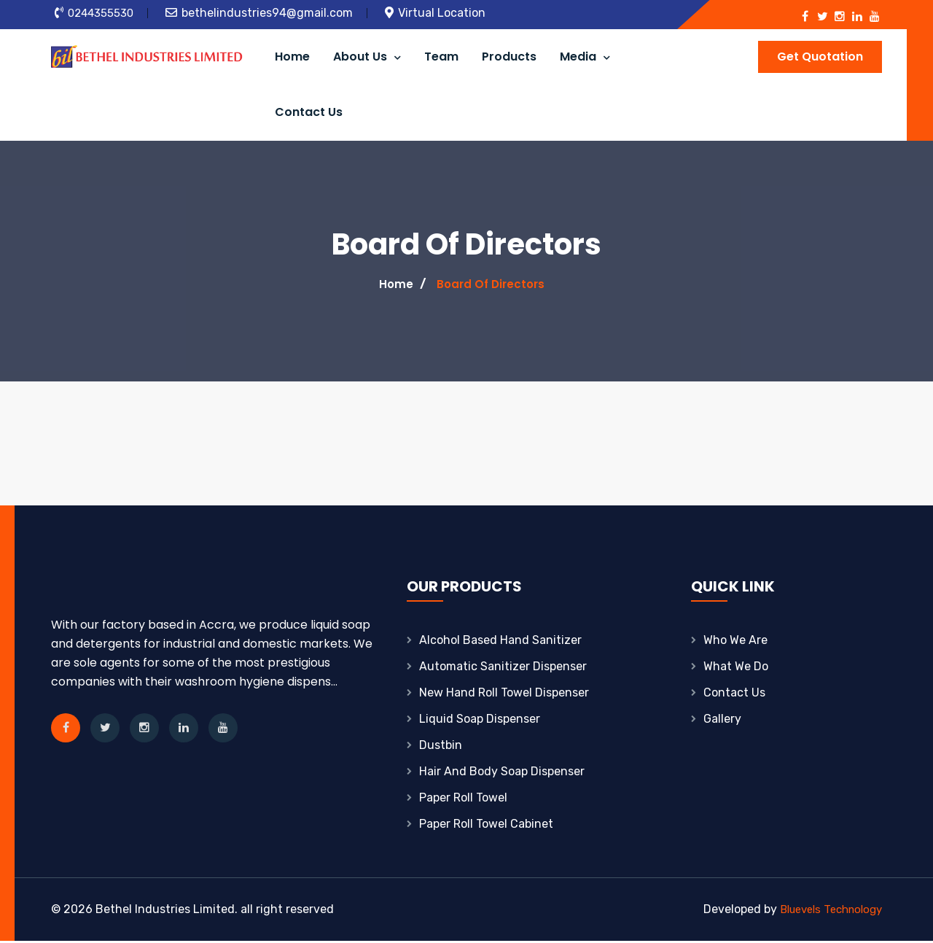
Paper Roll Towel (463, 800)
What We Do (735, 668)
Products (509, 57)
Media (585, 57)
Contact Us (309, 114)
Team (441, 57)
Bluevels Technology (825, 911)
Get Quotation (820, 56)
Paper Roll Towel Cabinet (486, 826)
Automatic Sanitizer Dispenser (503, 668)
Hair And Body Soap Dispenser (502, 773)
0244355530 (102, 13)
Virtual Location (445, 13)
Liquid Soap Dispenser (479, 721)
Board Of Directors (490, 286)
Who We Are (735, 642)
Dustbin (440, 747)
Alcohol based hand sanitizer (500, 642)
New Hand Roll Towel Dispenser (504, 695)
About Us (367, 57)
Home (292, 57)
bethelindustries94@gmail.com (270, 13)
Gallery (722, 721)
